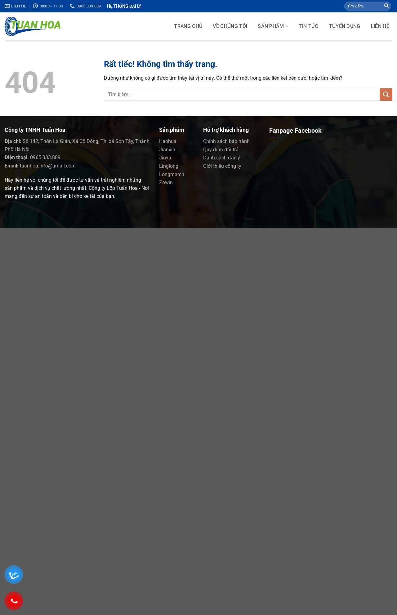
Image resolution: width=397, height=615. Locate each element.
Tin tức (308, 26)
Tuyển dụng (344, 26)
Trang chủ (188, 26)
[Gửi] (386, 6)
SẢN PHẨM (273, 26)
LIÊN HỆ (380, 26)
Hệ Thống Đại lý (124, 6)
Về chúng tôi (230, 26)
